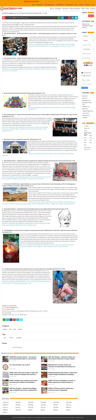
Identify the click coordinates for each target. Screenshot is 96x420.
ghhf (5, 337)
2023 (85, 145)
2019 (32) (18, 405)
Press (76, 4)
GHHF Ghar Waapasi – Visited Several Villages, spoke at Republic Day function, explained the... (23, 389)
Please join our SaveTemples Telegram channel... (87, 25)
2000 (85, 133)
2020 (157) (5, 405)
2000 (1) (5, 412)
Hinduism (5, 329)
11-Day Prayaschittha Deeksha (87, 131)
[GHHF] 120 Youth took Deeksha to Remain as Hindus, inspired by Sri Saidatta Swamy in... (61, 381)
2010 (85, 138)
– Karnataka (85, 115)
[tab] (86, 72)
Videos (87, 8)
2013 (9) (18, 407)
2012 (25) (30, 407)
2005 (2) (43, 410)
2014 (90, 138)
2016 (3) (55, 405)
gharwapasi (19, 337)
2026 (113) (5, 402)
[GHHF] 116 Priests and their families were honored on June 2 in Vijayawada (60, 389)
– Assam (84, 113)
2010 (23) (55, 407)
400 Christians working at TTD (87, 147)
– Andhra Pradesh (86, 111)
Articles (84, 96)
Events (83, 98)
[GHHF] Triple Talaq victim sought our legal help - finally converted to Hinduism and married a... (24, 373)
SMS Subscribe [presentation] (85, 75)
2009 (90, 135)
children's (11, 337)
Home (33, 4)
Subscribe (85, 88)
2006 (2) (30, 410)
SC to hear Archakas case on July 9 (19, 365)
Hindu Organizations (49, 4)
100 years (86, 126)
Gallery (83, 8)
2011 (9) (43, 407)
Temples (20, 329)
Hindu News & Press (87, 102)
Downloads (93, 8)
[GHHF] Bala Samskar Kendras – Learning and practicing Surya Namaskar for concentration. (23, 358)
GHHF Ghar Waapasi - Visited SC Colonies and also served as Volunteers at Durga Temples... (61, 358)
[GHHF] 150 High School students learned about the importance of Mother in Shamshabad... (23, 381)
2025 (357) (18, 402)
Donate (81, 4)
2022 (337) (56, 402)
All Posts (52, 8)
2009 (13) (68, 407)
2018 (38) (30, 405)
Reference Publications (75, 8)
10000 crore (86, 128)
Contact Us (87, 4)
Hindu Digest (58, 8)
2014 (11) (5, 407)
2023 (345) (43, 402)
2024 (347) (31, 402)
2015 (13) (68, 405)
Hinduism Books (69, 4)
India (10, 329)
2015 (85, 140)
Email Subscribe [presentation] (86, 73)
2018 (85, 142)
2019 (90, 142)
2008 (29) (5, 410)
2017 (90, 140)
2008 (85, 135)
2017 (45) (43, 405)
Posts (14, 329)
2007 (90, 133)
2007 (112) (18, 410)
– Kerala (84, 117)
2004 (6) (55, 410)
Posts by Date (65, 8)
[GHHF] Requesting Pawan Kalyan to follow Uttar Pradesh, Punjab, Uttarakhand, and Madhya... (62, 373)
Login (92, 4)
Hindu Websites (60, 4)
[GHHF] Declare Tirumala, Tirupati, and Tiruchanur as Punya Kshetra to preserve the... (62, 365)
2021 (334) (69, 402)
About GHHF (40, 4)
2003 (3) (68, 410)
